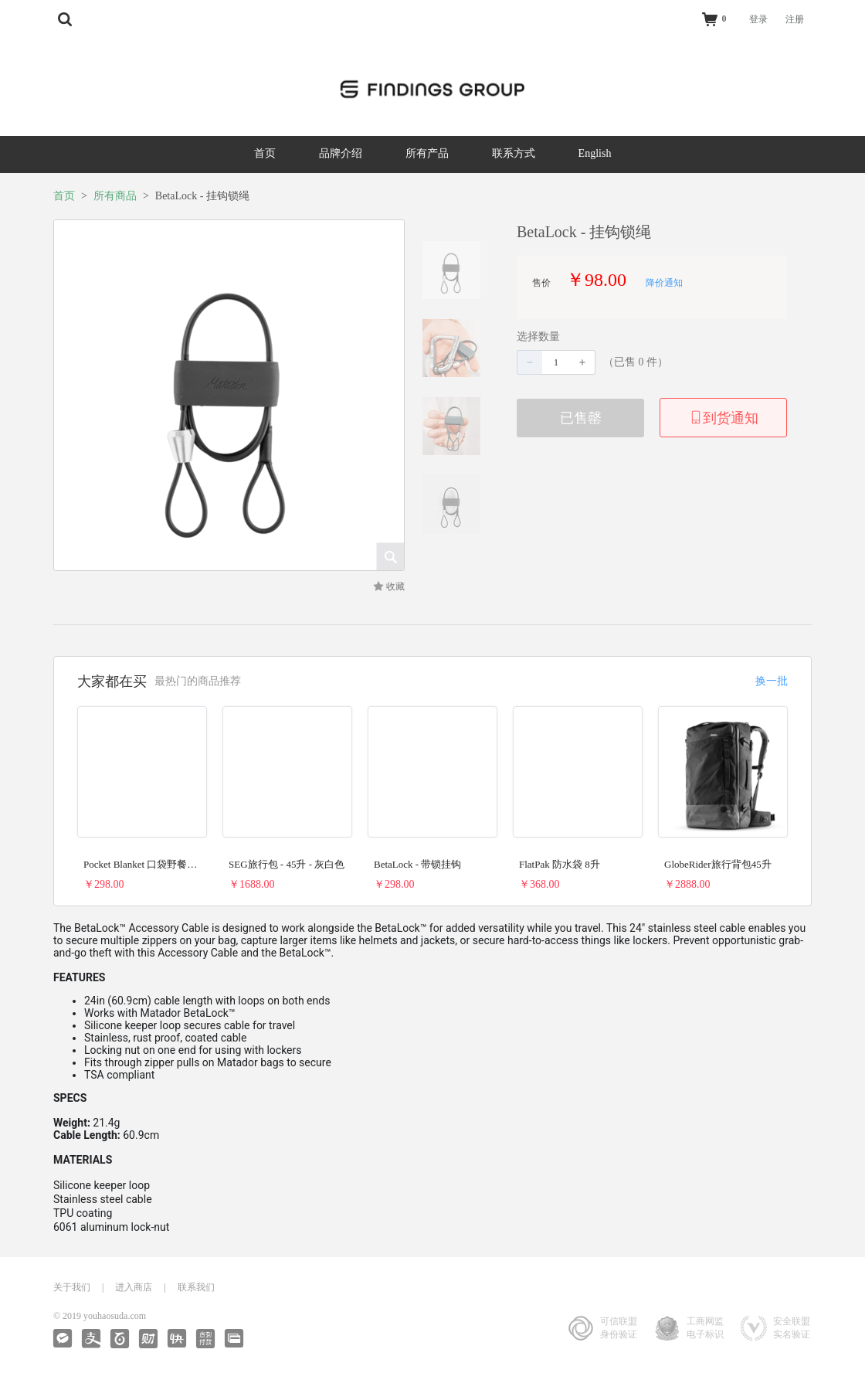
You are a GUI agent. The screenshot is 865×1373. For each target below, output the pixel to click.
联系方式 (513, 153)
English (595, 153)
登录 (758, 19)
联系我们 (196, 1287)
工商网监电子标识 (705, 1328)
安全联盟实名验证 (791, 1328)
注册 (794, 19)
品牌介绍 (340, 153)
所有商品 (115, 196)
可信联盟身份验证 (618, 1328)
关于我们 (71, 1287)
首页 (265, 153)
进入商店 (133, 1287)
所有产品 (427, 153)
